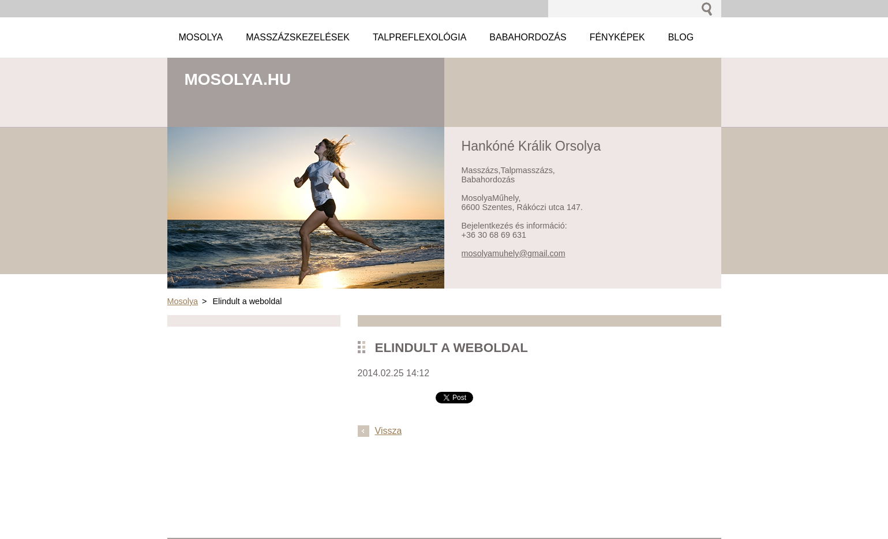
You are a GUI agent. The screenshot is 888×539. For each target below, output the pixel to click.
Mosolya (182, 301)
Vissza (388, 431)
